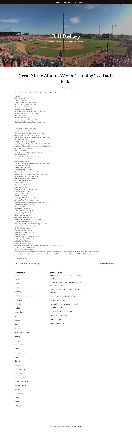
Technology (19, 393)
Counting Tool (55, 319)
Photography (19, 369)
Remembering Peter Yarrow (61, 311)
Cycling (17, 308)
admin (72, 88)
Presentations (20, 377)
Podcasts (18, 373)
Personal (18, 365)
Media (17, 349)
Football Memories (57, 300)
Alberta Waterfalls (57, 323)
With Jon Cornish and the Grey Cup (27, 263)
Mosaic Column (20, 353)
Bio (57, 2)
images (17, 340)
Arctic (16, 279)
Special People (20, 385)
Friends (17, 328)
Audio (16, 283)
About (49, 2)
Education (18, 312)
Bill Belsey (66, 36)
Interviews (18, 344)
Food (16, 324)
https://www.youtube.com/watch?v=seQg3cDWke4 (75, 254)
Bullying (17, 292)
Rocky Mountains (21, 381)
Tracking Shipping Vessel (107, 263)
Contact (67, 2)
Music (24, 259)
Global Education (21, 332)
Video (16, 401)
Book (16, 287)
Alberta (17, 275)
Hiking (17, 336)
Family (17, 316)
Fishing (17, 320)
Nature (17, 361)
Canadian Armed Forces (24, 296)
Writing (17, 406)
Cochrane (18, 300)
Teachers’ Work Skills (58, 315)
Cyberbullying (20, 304)
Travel (17, 397)
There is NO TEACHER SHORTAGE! (63, 296)
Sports (17, 389)
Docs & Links (80, 2)
